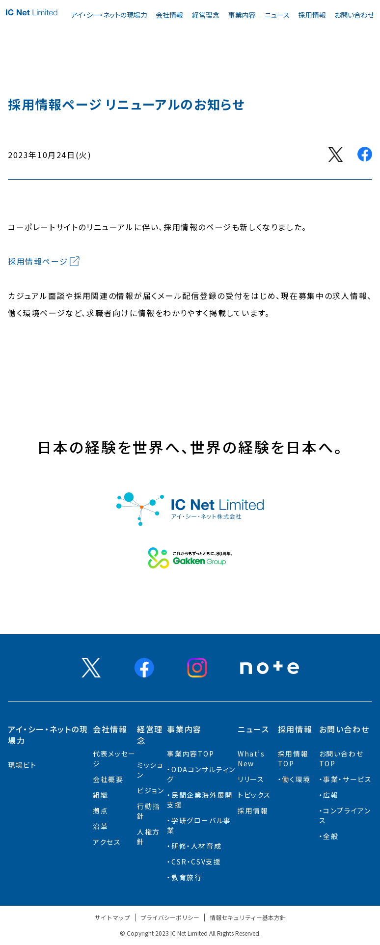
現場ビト (22, 765)
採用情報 (312, 15)
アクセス (107, 842)
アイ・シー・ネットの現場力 (109, 15)
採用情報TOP (293, 758)
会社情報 (169, 15)
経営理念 (205, 15)
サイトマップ (112, 917)
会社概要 (108, 779)
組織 (100, 795)
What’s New (251, 758)
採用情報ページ (38, 261)
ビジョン (150, 790)
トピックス (254, 795)
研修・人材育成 (196, 846)
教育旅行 (186, 877)
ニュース (277, 15)
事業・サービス (347, 779)
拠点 (100, 810)
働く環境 (296, 779)
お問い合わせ (354, 15)
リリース (251, 779)
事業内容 (242, 15)
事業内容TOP (190, 753)
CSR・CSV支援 (196, 861)
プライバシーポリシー (169, 917)
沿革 (100, 826)
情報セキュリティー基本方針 (248, 917)
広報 (330, 795)
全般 (330, 836)
